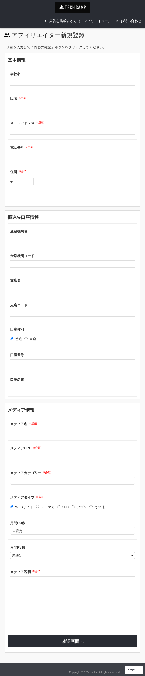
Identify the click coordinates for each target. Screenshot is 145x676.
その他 (97, 507)
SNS (63, 507)
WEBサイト (21, 507)
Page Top (134, 669)
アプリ (79, 507)
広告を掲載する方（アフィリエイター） (80, 21)
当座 (30, 339)
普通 (16, 339)
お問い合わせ (131, 21)
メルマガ (45, 507)
